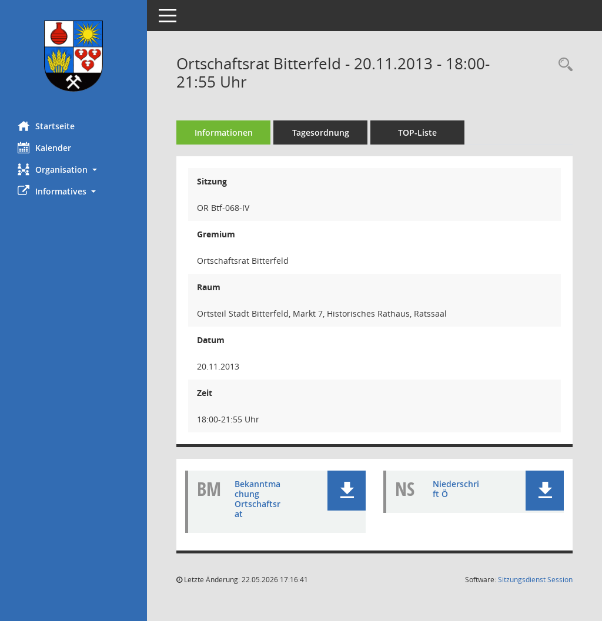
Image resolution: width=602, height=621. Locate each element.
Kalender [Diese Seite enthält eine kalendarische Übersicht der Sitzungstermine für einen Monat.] (44, 147)
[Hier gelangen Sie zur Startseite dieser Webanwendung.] (73, 56)
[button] (73, 169)
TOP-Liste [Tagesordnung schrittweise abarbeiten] (417, 132)
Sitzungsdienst (535, 580)
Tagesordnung (320, 132)
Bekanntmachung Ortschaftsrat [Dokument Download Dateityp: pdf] (257, 498)
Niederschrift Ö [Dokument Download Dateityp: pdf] (456, 488)
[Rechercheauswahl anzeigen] (563, 65)
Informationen (224, 132)
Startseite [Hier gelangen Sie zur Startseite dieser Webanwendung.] (46, 126)
